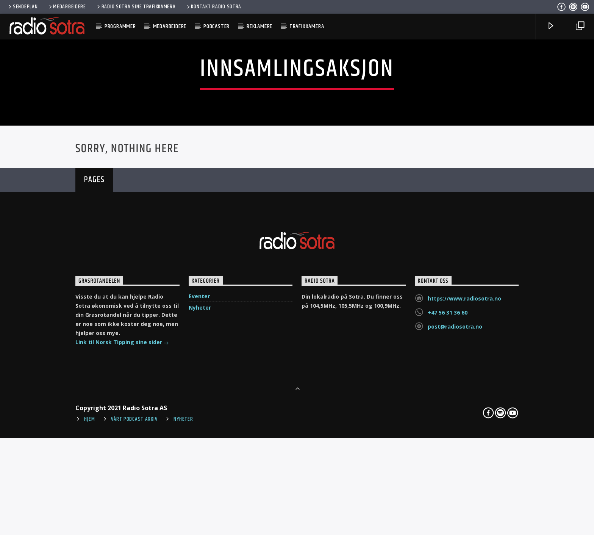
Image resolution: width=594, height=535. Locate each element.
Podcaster (216, 26)
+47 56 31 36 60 (447, 457)
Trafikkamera (306, 26)
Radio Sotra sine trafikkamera (136, 7)
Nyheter (200, 452)
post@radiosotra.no (455, 471)
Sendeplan (22, 7)
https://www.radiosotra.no (464, 443)
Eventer (199, 441)
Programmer (120, 26)
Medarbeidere (67, 7)
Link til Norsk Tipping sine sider (122, 487)
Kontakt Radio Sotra (213, 7)
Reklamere (259, 26)
